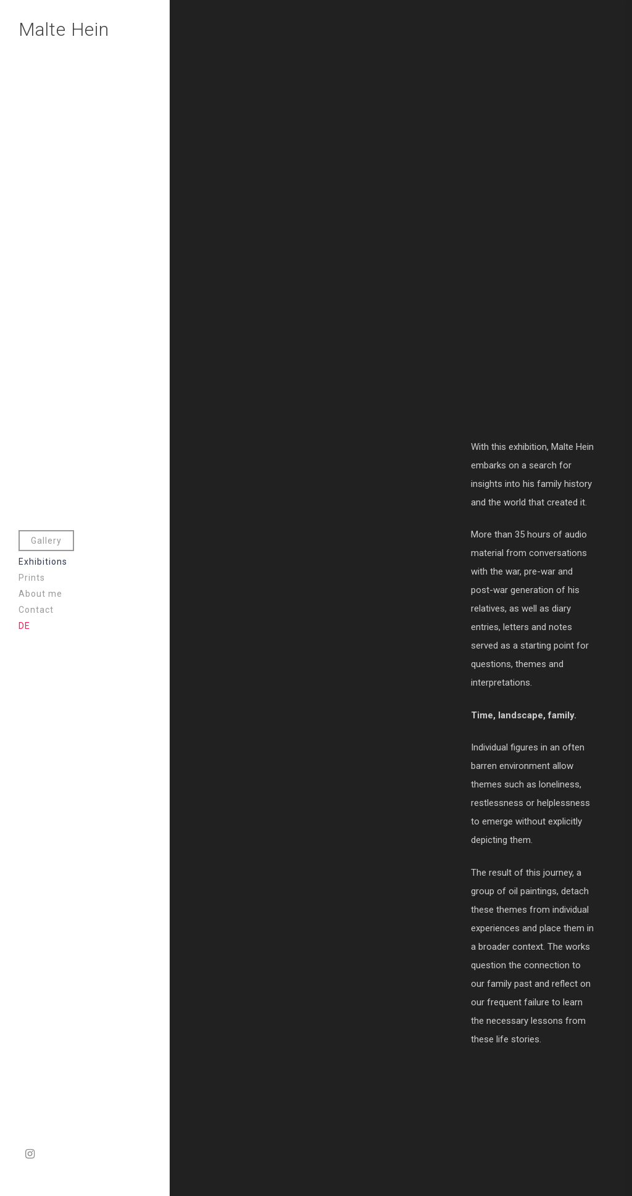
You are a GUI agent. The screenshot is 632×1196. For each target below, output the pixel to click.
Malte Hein (64, 29)
